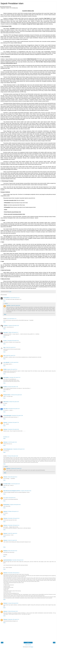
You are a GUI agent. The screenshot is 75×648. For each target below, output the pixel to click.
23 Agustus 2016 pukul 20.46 (15, 504)
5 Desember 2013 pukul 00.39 (13, 429)
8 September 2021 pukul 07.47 (13, 619)
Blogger (31, 646)
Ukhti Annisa (5, 401)
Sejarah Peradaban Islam (12, 3)
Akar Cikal (5, 408)
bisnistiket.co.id (6, 436)
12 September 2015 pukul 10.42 (18, 449)
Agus (4, 347)
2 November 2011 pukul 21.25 (14, 377)
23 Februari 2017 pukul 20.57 (16, 468)
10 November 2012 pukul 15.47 (14, 408)
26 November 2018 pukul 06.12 (13, 572)
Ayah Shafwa (6, 377)
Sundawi (5, 386)
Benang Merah (6, 504)
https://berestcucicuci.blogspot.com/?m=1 (11, 490)
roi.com (4, 340)
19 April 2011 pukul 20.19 (10, 347)
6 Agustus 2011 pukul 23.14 (12, 369)
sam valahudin (6, 362)
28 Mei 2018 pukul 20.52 (12, 550)
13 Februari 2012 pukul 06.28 (16, 394)
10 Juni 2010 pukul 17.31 (11, 318)
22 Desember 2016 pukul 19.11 (13, 525)
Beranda (28, 642)
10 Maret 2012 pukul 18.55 (14, 401)
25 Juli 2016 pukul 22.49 (15, 483)
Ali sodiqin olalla (6, 483)
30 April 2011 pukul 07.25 (10, 355)
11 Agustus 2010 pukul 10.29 (13, 325)
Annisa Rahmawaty (7, 415)
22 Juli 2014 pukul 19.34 (12, 442)
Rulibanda (5, 550)
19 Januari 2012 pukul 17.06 (12, 386)
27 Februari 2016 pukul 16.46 (12, 455)
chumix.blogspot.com (7, 449)
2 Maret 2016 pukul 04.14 (12, 476)
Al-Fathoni (5, 325)
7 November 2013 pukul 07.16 (13, 422)
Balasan (6, 303)
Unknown (8, 305)
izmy (4, 355)
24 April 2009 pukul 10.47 (14, 297)
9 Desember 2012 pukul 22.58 (17, 415)
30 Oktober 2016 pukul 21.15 (13, 511)
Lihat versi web (28, 644)
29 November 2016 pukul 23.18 (13, 518)
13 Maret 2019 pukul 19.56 (13, 611)
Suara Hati (5, 332)
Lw (4, 497)
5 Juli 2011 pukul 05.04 (14, 362)
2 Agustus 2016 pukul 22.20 (10, 497)
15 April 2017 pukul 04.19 (12, 533)
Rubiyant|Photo (6, 297)
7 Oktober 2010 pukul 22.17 (13, 332)
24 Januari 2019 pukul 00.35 (13, 603)
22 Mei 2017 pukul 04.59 (12, 540)
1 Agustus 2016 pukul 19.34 (26, 490)
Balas (4, 300)
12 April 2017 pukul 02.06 (15, 305)
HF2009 (4, 369)
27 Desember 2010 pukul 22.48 (13, 340)
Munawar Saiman (6, 394)
